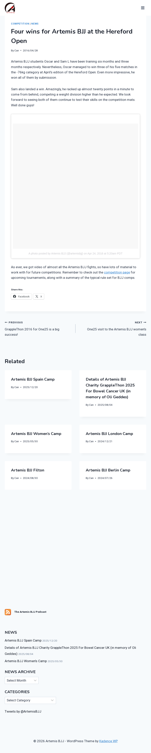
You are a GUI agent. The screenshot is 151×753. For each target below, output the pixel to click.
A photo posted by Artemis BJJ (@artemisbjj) (56, 253)
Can (16, 50)
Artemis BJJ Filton (27, 470)
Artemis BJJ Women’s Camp (36, 433)
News (34, 23)
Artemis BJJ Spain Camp (33, 379)
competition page (117, 272)
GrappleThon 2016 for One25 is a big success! (38, 328)
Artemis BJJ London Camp (109, 433)
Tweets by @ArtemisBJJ (23, 711)
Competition (20, 23)
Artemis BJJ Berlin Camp (108, 470)
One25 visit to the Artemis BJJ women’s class (112, 328)
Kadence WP (108, 741)
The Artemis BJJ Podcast (30, 611)
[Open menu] (142, 8)
